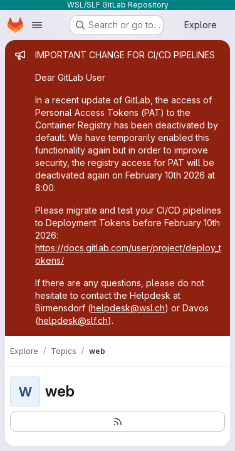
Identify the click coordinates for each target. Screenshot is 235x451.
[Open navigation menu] (37, 25)
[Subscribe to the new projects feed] (117, 422)
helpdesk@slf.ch (73, 320)
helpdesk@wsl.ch (128, 308)
